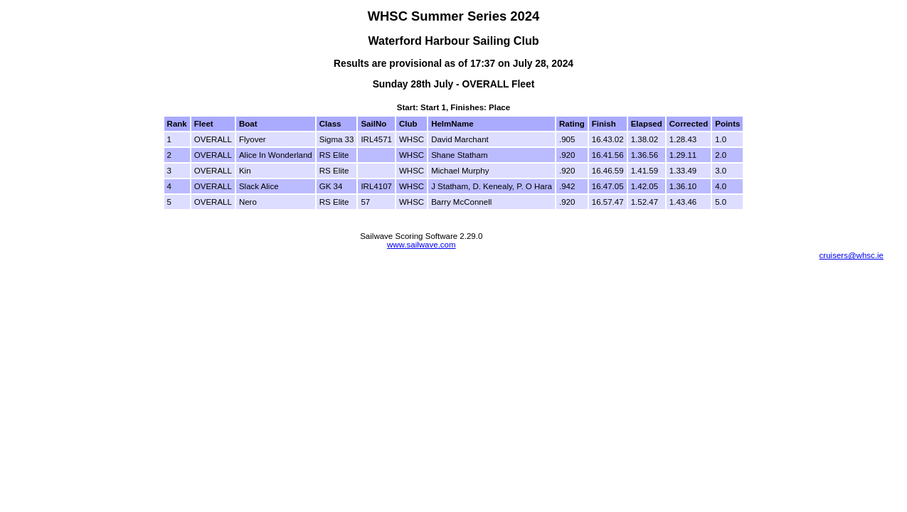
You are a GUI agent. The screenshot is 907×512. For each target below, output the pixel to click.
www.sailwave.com (421, 244)
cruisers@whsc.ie (852, 255)
